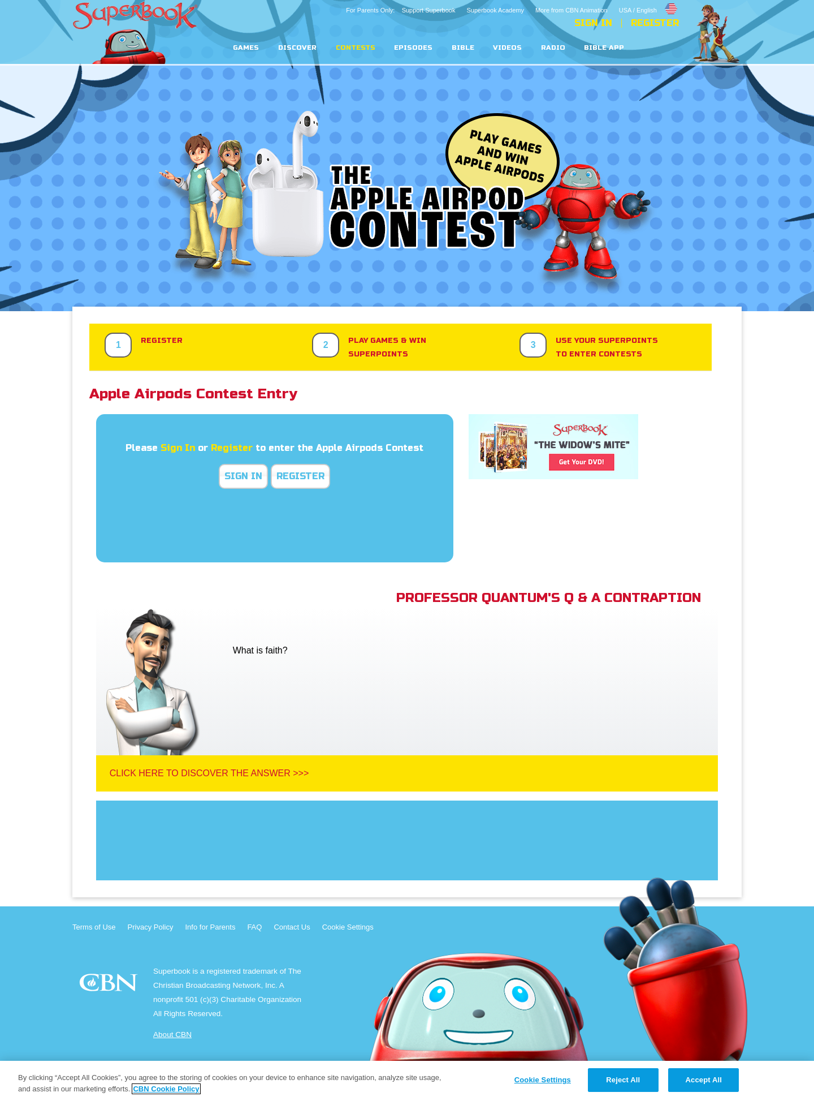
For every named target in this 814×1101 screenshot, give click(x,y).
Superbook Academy (495, 10)
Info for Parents (210, 927)
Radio (553, 47)
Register (655, 23)
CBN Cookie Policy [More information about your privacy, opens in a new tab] (166, 1089)
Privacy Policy (151, 927)
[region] (407, 1081)
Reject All (623, 1080)
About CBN (172, 1034)
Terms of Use (94, 927)
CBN (110, 986)
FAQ (254, 927)
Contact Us (292, 927)
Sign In (593, 23)
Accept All (704, 1080)
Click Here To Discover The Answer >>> (209, 773)
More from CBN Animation (571, 10)
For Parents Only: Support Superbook (400, 10)
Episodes (413, 47)
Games (246, 47)
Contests (355, 47)
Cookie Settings (348, 927)
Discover (297, 47)
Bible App (604, 47)
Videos (507, 47)
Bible (463, 47)
